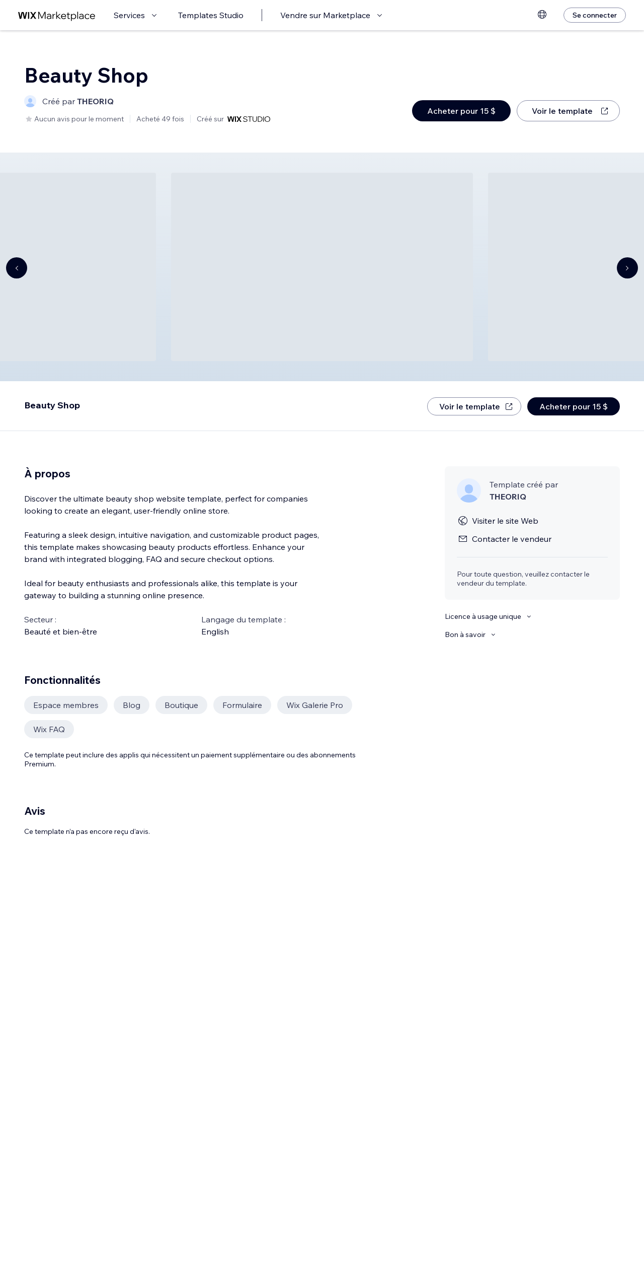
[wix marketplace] (57, 15)
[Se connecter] (595, 15)
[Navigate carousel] (16, 267)
